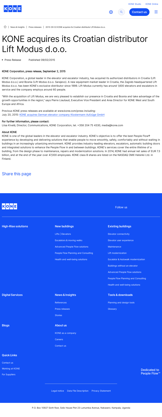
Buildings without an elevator (123, 265)
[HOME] (5, 27)
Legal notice (57, 390)
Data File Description (77, 390)
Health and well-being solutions (71, 259)
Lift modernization (117, 253)
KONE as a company (65, 333)
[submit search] (121, 12)
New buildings (64, 226)
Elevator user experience (121, 240)
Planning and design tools (121, 302)
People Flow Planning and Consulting (74, 253)
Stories (58, 315)
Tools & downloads (120, 295)
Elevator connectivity (119, 234)
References (61, 302)
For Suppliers (8, 374)
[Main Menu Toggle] (156, 12)
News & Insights (17, 27)
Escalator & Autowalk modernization (126, 259)
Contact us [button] (139, 12)
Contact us (60, 345)
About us (61, 325)
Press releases (35, 27)
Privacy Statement (101, 390)
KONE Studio (134, 4)
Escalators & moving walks (68, 240)
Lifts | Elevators (63, 234)
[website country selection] (111, 12)
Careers (59, 339)
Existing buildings (119, 226)
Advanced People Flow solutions (71, 246)
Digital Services (12, 295)
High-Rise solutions (15, 226)
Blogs (5, 325)
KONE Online (152, 4)
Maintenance (114, 246)
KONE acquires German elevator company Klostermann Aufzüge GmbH (62, 114)
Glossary (112, 308)
